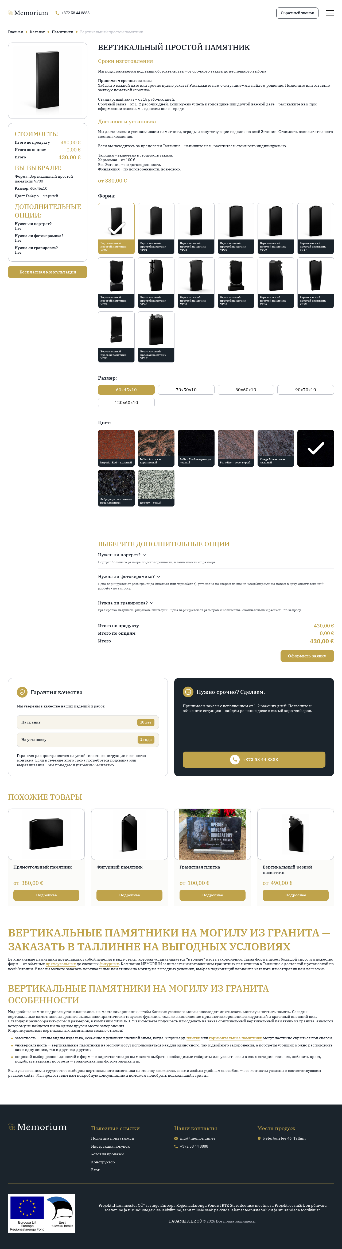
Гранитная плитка (200, 867)
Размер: (107, 378)
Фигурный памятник (119, 867)
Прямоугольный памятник (42, 867)
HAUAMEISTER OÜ (185, 1221)
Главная (15, 32)
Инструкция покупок (110, 1146)
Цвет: (104, 423)
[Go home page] (28, 13)
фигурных (109, 964)
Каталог (37, 32)
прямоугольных (61, 964)
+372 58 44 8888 (191, 1146)
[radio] (116, 228)
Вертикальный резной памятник (287, 869)
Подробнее (46, 895)
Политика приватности (112, 1138)
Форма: (106, 196)
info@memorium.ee (195, 1138)
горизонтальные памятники (235, 1038)
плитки (193, 1038)
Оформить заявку (307, 655)
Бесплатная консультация (48, 272)
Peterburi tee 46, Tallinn (281, 1138)
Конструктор (103, 1162)
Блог (95, 1170)
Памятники (62, 32)
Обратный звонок (297, 12)
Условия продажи (107, 1154)
